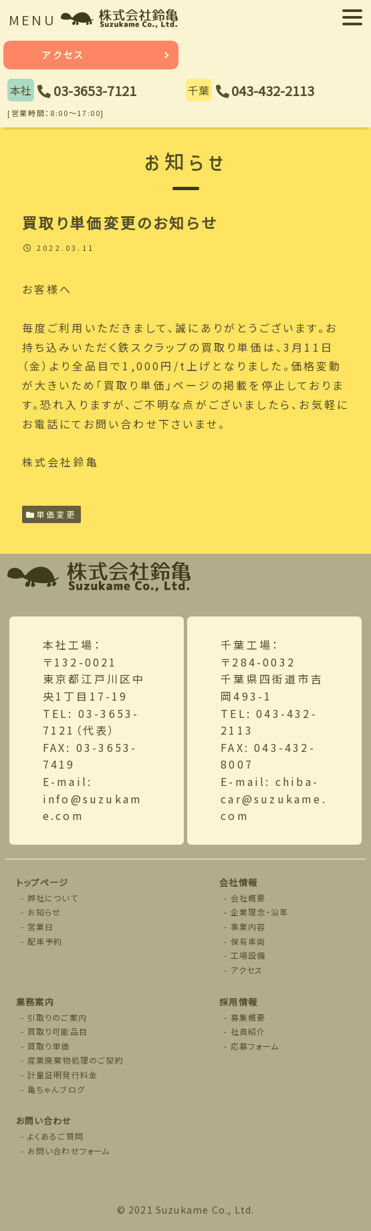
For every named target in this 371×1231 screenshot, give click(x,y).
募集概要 (248, 1017)
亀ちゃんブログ (56, 1089)
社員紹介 (248, 1031)
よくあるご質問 (55, 1136)
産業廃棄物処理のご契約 (75, 1060)
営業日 (40, 926)
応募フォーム (255, 1046)
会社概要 (248, 897)
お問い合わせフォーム (68, 1150)
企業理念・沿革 (259, 911)
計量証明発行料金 (62, 1074)
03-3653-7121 (94, 90)
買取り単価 (48, 1046)
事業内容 (248, 926)
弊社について (52, 897)
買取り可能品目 (57, 1031)
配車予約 (45, 941)
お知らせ (44, 911)
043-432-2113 (272, 90)
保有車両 (248, 941)
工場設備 (248, 955)
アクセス (63, 54)
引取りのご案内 (57, 1017)
